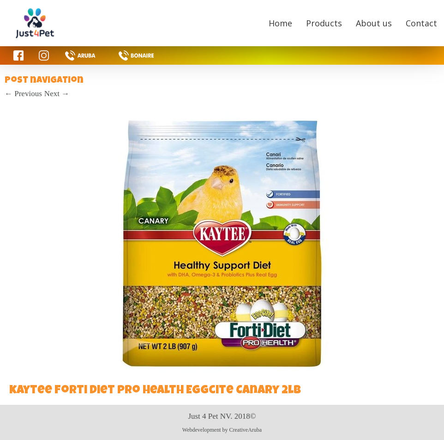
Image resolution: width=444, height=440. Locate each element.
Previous (23, 93)
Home (280, 23)
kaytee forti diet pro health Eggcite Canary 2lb (155, 391)
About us (374, 23)
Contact (421, 23)
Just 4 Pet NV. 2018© (222, 416)
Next (56, 93)
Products (324, 23)
